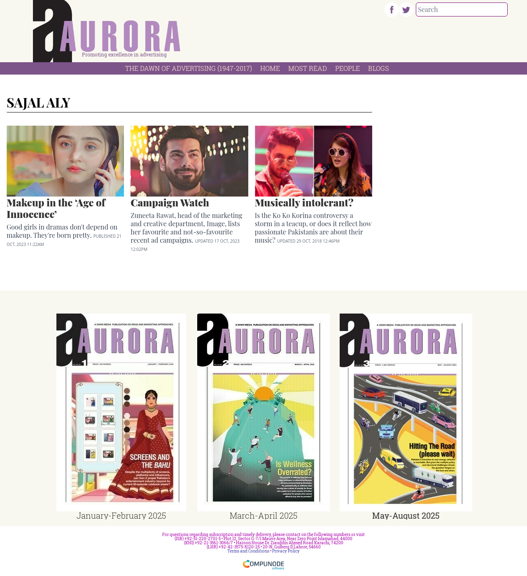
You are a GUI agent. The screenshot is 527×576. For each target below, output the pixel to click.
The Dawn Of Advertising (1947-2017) (188, 68)
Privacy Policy (286, 551)
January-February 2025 (121, 515)
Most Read (307, 68)
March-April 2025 (263, 515)
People (347, 68)
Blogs (378, 68)
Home (270, 68)
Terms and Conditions (248, 551)
